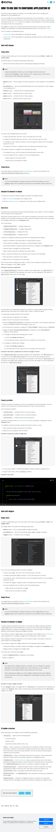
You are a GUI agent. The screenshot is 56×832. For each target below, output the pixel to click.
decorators (15, 22)
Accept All (46, 819)
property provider (13, 201)
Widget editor (7, 37)
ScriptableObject (28, 171)
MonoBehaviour (21, 760)
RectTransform (49, 634)
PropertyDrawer (22, 420)
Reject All (46, 823)
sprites (52, 18)
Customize (46, 826)
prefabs (48, 28)
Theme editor (7, 34)
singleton (7, 183)
